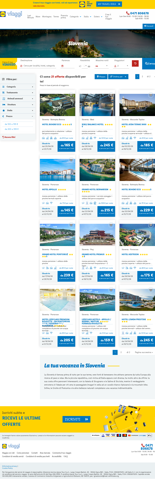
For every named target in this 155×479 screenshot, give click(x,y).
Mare (38, 17)
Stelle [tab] (7, 110)
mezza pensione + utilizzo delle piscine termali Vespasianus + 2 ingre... (95, 263)
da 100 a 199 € (11, 124)
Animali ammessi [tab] (12, 98)
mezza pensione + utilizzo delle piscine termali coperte (55, 197)
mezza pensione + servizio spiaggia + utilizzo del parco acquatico (97, 197)
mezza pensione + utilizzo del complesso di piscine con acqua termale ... (55, 328)
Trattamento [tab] (10, 92)
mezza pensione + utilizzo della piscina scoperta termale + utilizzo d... (137, 132)
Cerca (150, 63)
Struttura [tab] (9, 104)
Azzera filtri (8, 137)
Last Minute (30, 17)
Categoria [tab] (9, 86)
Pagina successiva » (144, 352)
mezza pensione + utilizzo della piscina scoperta (94, 132)
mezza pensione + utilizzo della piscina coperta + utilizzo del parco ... (137, 262)
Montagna (46, 17)
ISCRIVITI (76, 419)
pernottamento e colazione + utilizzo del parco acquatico (57, 132)
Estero (97, 17)
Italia (86, 17)
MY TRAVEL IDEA (109, 4)
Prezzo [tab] (7, 116)
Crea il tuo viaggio (108, 17)
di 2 (148, 76)
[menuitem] (30, 16)
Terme (56, 17)
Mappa (101, 76)
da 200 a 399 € (12, 129)
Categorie (74, 17)
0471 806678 (139, 13)
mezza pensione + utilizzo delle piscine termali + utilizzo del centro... (136, 327)
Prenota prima (64, 17)
